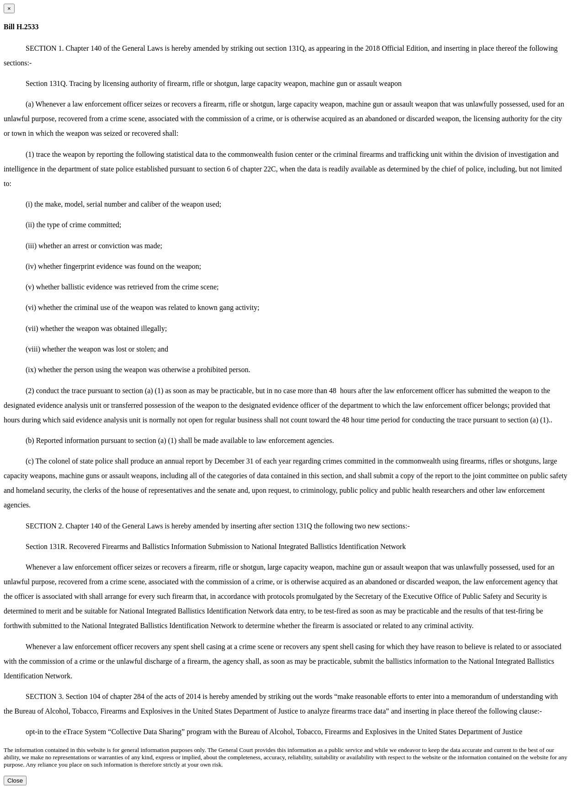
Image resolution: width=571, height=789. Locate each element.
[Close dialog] (9, 8)
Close (15, 780)
